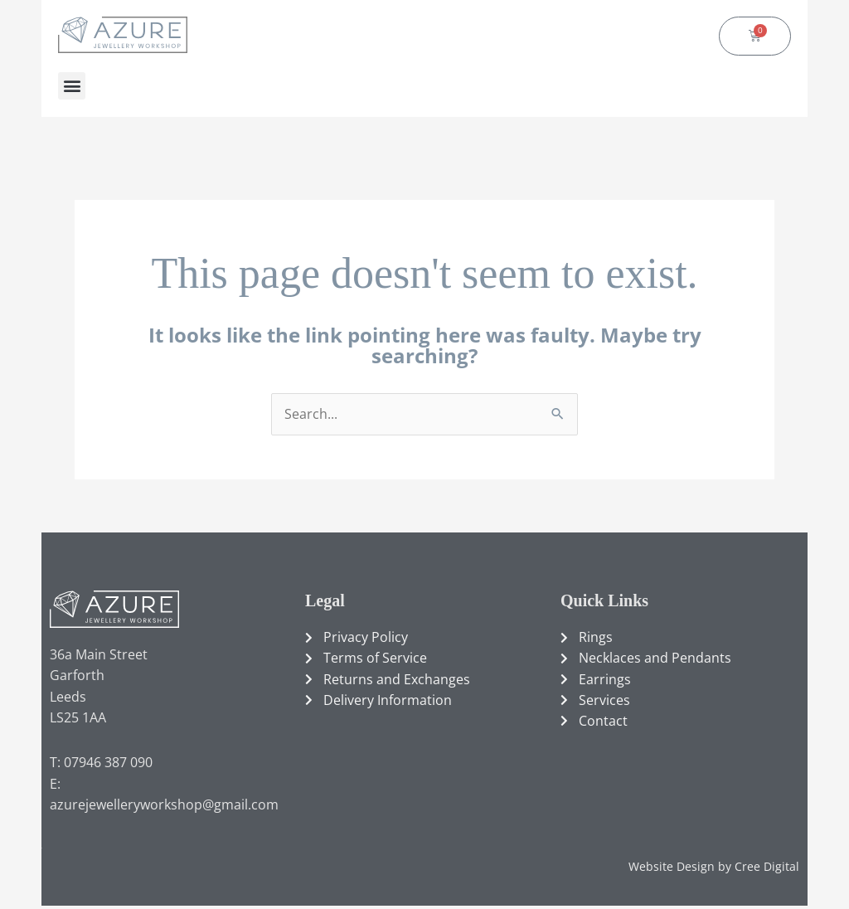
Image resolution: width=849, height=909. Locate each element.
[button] (71, 86)
